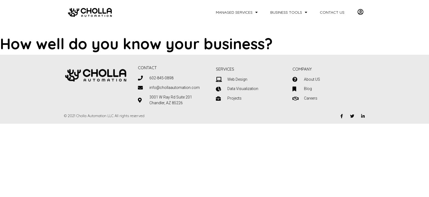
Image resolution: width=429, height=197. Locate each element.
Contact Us (332, 12)
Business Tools (288, 12)
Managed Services (237, 12)
